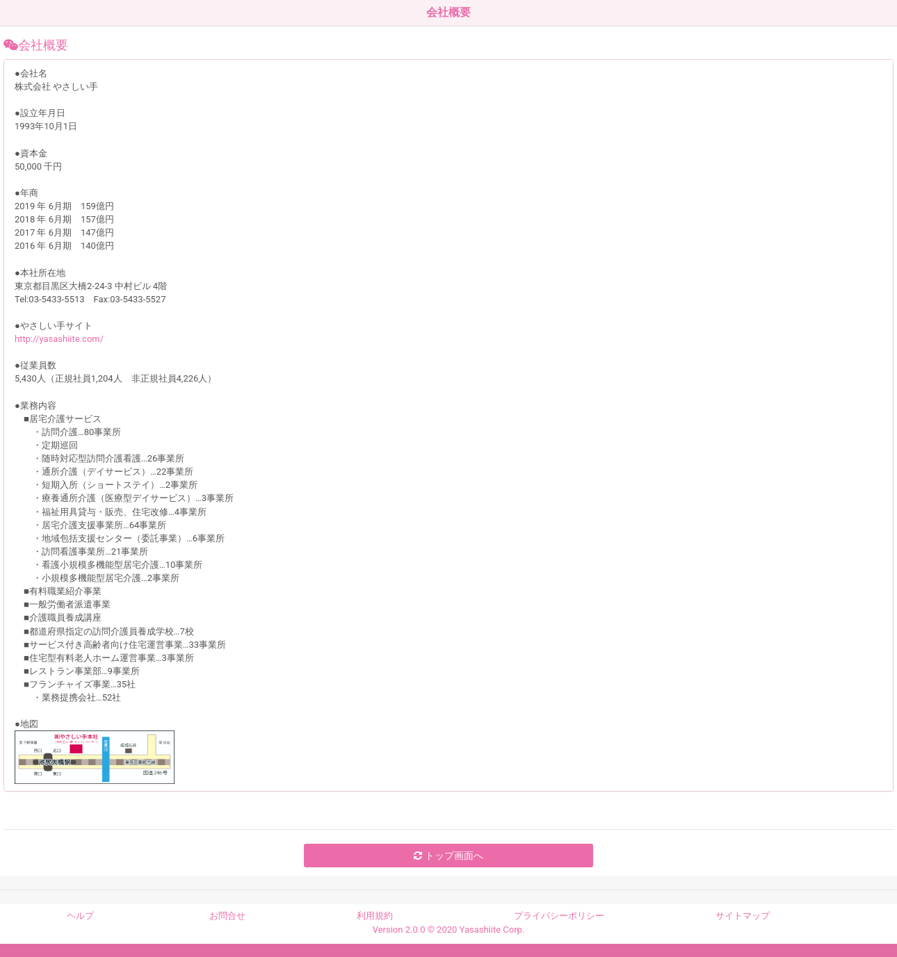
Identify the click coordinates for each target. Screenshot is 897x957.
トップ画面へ (448, 855)
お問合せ (227, 915)
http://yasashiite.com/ (59, 339)
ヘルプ (80, 915)
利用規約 (375, 915)
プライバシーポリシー (559, 915)
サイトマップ (743, 915)
